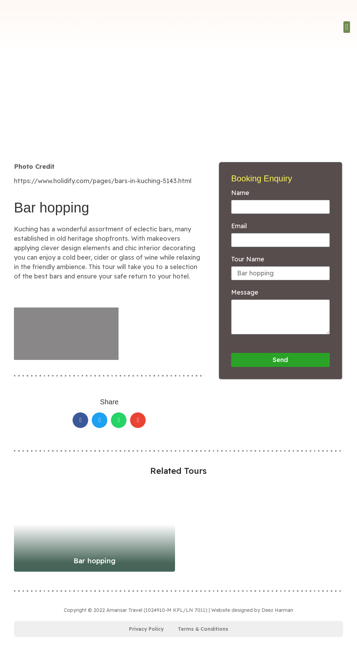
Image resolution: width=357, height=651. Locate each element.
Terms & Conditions (203, 629)
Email (239, 226)
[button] (346, 27)
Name (240, 193)
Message (244, 292)
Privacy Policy (146, 629)
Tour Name (247, 259)
